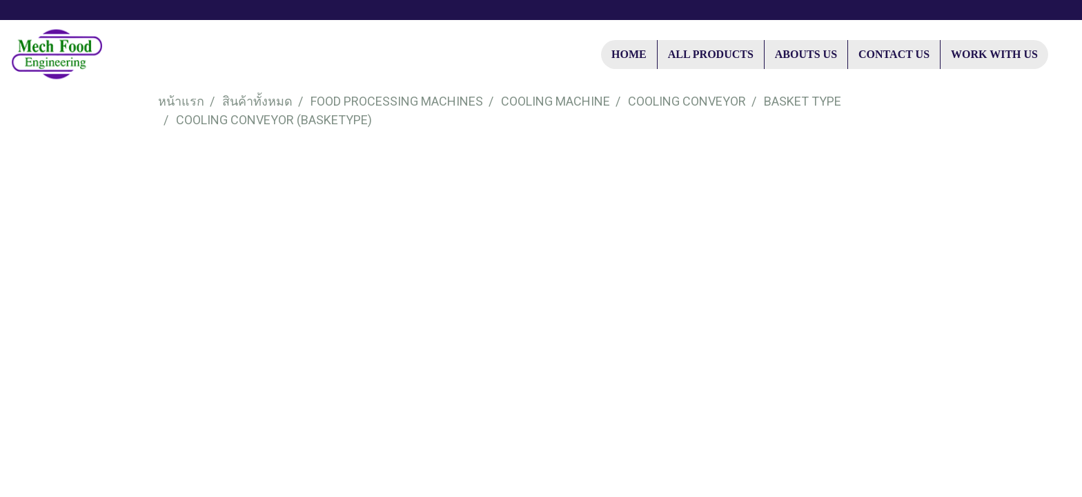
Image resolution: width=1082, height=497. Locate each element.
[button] (1060, 54)
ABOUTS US (806, 54)
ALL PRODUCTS (711, 54)
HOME (629, 54)
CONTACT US (893, 54)
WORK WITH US (994, 54)
